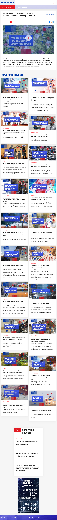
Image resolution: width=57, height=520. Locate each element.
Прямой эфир (6, 7)
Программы (50, 13)
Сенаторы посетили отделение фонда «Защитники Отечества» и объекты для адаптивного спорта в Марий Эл (27, 455)
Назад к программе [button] (50, 14)
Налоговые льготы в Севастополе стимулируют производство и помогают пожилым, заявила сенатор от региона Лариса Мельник (27, 468)
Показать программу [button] (22, 7)
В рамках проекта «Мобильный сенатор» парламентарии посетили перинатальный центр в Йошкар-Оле (28, 443)
